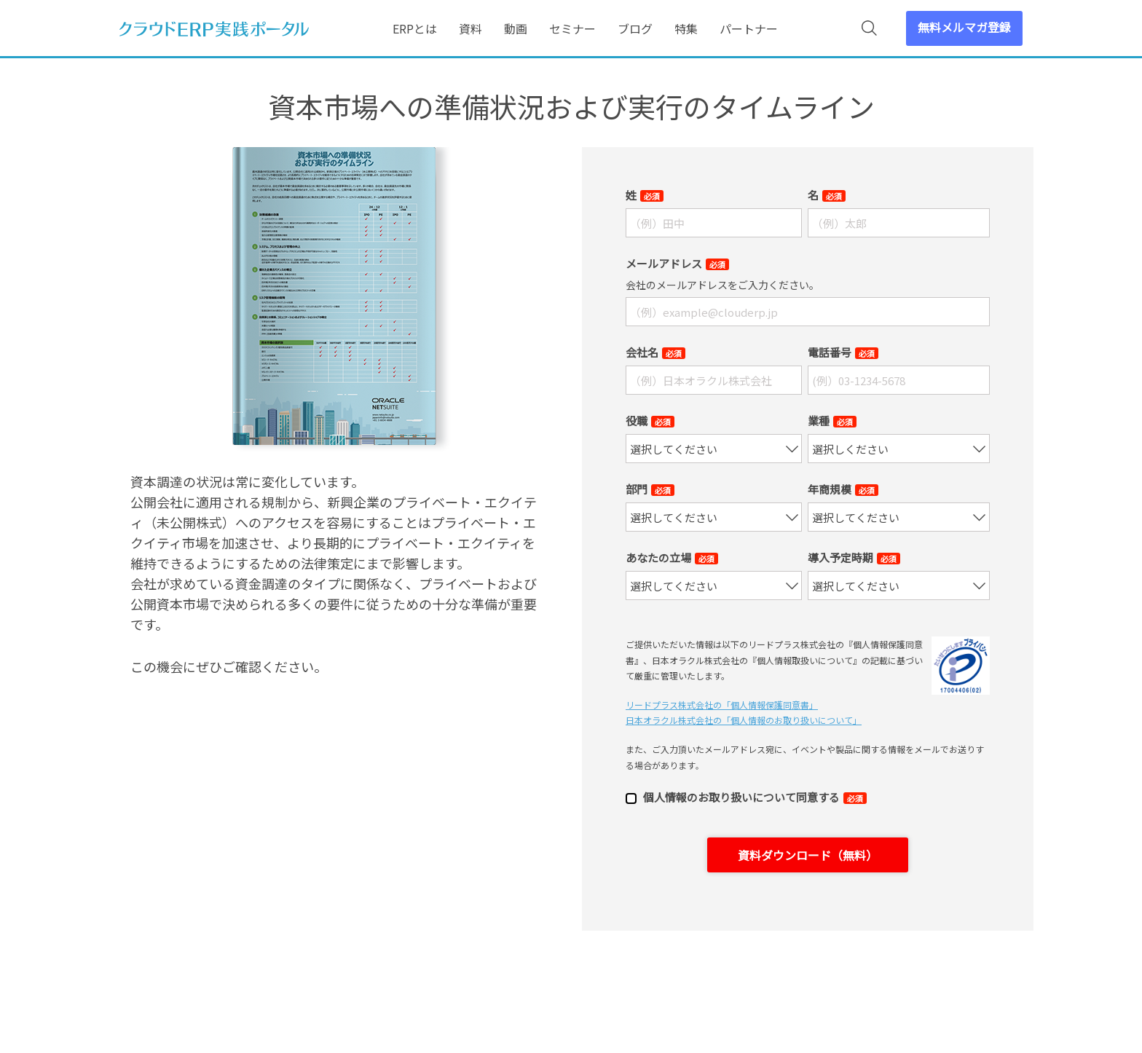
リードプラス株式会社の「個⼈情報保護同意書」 (722, 704)
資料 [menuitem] (470, 28)
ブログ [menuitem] (635, 28)
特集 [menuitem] (686, 28)
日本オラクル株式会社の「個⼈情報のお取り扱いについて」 (744, 720)
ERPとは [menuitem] (415, 28)
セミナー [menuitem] (572, 28)
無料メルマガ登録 (964, 27)
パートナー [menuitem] (749, 28)
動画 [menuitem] (515, 28)
